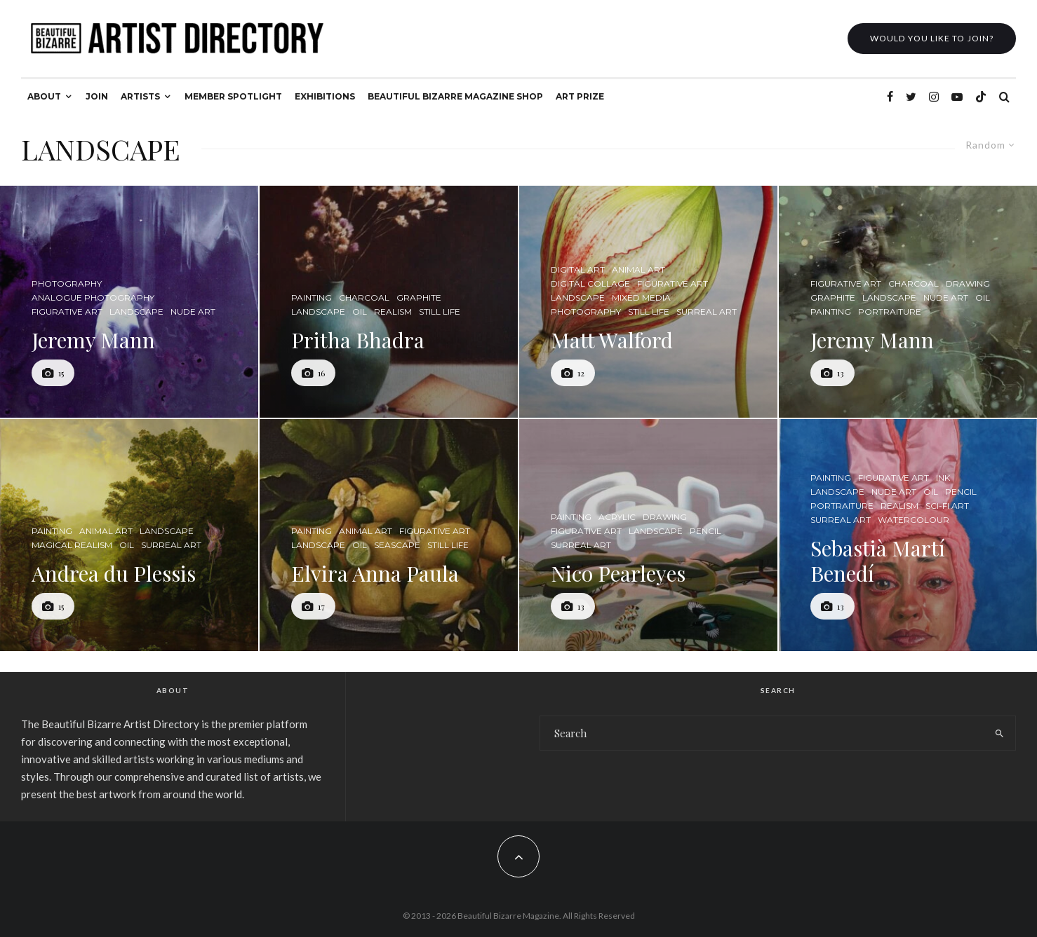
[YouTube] (957, 96)
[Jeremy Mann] (129, 302)
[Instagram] (934, 96)
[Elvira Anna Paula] (389, 535)
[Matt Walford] (648, 302)
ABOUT (44, 96)
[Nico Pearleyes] (648, 535)
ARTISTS (140, 96)
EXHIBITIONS (325, 96)
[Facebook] (890, 96)
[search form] (762, 733)
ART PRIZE (580, 96)
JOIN (97, 96)
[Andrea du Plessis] (129, 535)
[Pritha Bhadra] (389, 302)
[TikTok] (981, 96)
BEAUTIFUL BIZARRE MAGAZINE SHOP (455, 96)
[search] (999, 733)
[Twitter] (911, 96)
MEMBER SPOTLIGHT (233, 96)
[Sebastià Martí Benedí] (908, 535)
